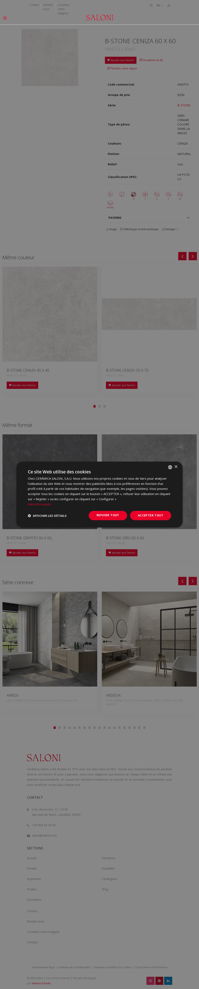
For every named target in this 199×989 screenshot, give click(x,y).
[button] (47, 515)
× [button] (175, 466)
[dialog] (99, 495)
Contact (34, 5)
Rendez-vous (48, 7)
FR (158, 5)
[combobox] (170, 467)
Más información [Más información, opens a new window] (39, 504)
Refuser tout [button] (108, 515)
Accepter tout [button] (150, 515)
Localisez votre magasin (64, 9)
